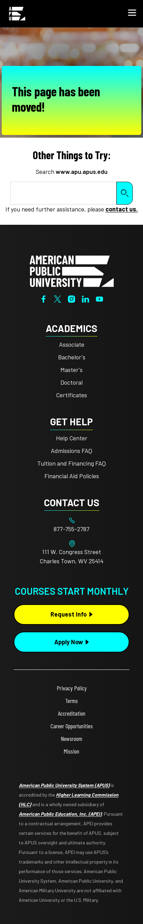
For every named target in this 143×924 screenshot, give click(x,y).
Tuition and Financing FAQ (71, 463)
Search (124, 193)
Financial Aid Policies (71, 476)
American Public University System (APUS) (64, 785)
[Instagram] (71, 298)
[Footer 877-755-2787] (71, 529)
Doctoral (71, 382)
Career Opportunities (72, 726)
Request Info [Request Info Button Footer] (69, 614)
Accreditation (71, 713)
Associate (71, 344)
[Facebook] (43, 298)
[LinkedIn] (85, 298)
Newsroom (71, 738)
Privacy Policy (72, 688)
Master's (71, 369)
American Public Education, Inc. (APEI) (60, 814)
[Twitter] (57, 298)
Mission (71, 751)
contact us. (121, 209)
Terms (71, 700)
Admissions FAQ (71, 450)
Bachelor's (71, 357)
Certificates (71, 395)
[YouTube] (99, 298)
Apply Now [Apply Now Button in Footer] (68, 642)
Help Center (71, 438)
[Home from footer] (71, 270)
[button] (132, 14)
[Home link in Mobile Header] (17, 13)
